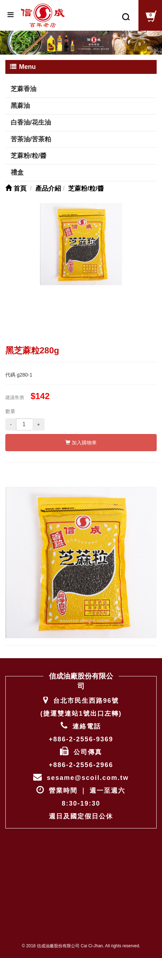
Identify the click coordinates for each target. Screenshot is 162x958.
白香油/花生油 (31, 122)
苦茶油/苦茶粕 (31, 139)
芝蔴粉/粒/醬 (28, 155)
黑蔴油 (20, 105)
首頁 (15, 188)
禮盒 (17, 172)
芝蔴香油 (23, 88)
